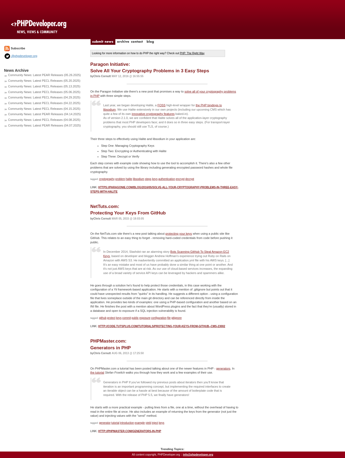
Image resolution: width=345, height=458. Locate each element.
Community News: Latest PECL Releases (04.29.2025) (44, 97)
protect (111, 317)
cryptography (107, 178)
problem (120, 178)
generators (223, 368)
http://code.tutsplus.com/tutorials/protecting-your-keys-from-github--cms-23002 (161, 326)
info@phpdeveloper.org (198, 454)
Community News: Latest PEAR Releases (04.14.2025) (44, 114)
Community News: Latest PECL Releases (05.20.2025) (44, 80)
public (135, 317)
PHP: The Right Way (192, 53)
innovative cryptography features (153, 113)
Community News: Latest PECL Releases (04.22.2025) (44, 103)
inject (155, 422)
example (140, 422)
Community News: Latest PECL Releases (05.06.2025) (44, 92)
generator (105, 422)
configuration (159, 317)
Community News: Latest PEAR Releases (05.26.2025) (44, 75)
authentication (166, 178)
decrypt (189, 178)
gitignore (176, 317)
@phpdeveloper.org (20, 55)
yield (148, 422)
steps (148, 178)
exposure (144, 317)
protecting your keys (178, 233)
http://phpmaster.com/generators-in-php (129, 431)
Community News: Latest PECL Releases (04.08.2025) (44, 119)
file (169, 317)
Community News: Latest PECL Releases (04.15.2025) (44, 108)
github (102, 317)
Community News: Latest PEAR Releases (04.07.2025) (44, 125)
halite (129, 178)
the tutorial (97, 372)
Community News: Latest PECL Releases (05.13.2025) (44, 86)
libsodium (138, 178)
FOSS (161, 105)
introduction (127, 422)
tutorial (115, 422)
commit (126, 317)
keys (155, 178)
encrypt (180, 178)
